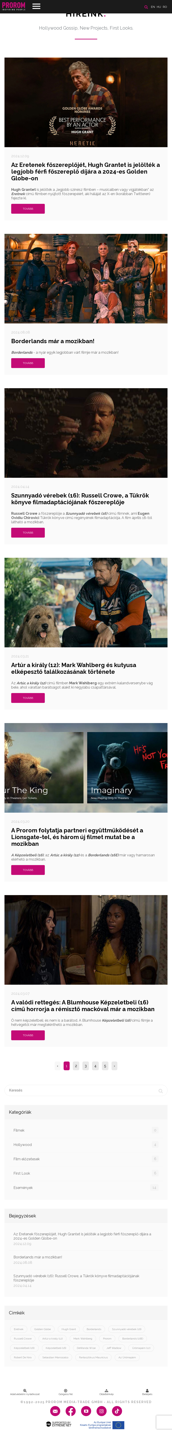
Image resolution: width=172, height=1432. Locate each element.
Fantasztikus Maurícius (93, 1357)
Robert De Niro (23, 1357)
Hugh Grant (69, 1329)
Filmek (86, 1130)
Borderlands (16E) (132, 1338)
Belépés (147, 1392)
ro (165, 7)
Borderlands (94, 1329)
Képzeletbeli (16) (56, 1348)
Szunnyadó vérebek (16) (126, 1329)
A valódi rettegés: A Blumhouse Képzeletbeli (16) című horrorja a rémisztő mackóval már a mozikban (83, 1005)
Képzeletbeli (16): (24, 1348)
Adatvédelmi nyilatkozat (25, 1392)
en (153, 7)
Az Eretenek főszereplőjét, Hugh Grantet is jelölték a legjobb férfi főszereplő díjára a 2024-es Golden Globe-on (85, 172)
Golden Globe (42, 1329)
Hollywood (86, 1144)
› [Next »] (114, 1066)
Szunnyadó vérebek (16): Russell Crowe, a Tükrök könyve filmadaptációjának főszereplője (80, 499)
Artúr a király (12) (52, 1338)
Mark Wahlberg (82, 1338)
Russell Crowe (23, 1338)
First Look (86, 1173)
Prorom (107, 1338)
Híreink (86, 13)
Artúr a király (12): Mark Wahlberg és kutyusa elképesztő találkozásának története (73, 668)
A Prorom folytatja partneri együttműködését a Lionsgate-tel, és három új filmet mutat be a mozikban (77, 837)
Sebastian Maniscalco (55, 1357)
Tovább (28, 208)
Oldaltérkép (106, 1392)
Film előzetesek (86, 1159)
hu (159, 7)
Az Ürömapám (127, 1357)
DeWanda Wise (86, 1348)
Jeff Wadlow (113, 1348)
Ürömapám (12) (141, 1348)
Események (86, 1187)
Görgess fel (66, 1392)
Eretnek (19, 1329)
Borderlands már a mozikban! (53, 341)
